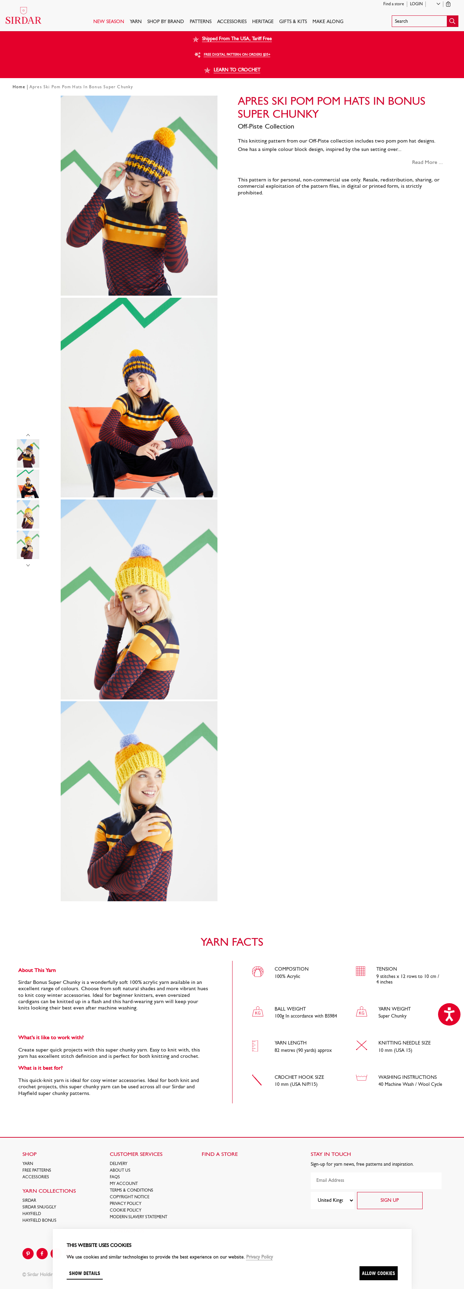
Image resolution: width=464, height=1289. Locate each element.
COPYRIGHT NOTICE (129, 1197)
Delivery (118, 1164)
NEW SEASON (108, 22)
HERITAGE (263, 22)
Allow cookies (378, 1273)
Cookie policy (125, 1210)
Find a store (393, 4)
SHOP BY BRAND (165, 22)
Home (19, 87)
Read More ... (427, 162)
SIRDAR (29, 1201)
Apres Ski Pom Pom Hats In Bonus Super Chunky (81, 87)
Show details (84, 1273)
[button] (425, 21)
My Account (124, 1184)
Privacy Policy (125, 1204)
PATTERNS (200, 22)
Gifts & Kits (293, 22)
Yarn (136, 22)
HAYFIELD (31, 1214)
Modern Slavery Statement (138, 1217)
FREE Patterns (36, 1171)
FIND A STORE (220, 1154)
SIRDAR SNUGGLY (39, 1207)
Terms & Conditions (131, 1190)
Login (416, 4)
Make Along (327, 22)
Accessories (232, 22)
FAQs (115, 1177)
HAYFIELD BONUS (39, 1221)
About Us (120, 1171)
